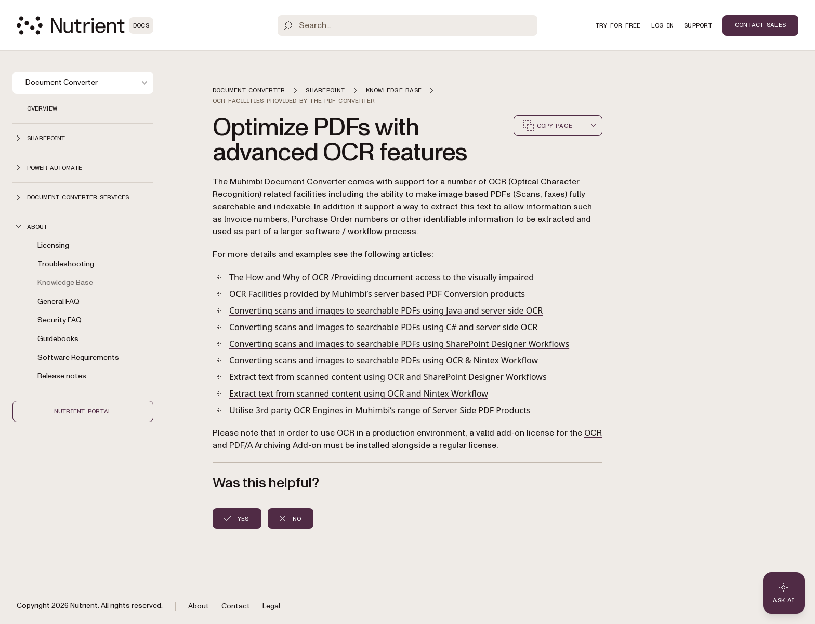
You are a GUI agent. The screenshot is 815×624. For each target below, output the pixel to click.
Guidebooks (57, 339)
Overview (42, 108)
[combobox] (593, 125)
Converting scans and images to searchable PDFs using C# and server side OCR (383, 327)
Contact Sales (760, 25)
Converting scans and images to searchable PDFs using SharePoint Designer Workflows (399, 343)
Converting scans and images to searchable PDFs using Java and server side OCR (386, 310)
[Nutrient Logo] (85, 25)
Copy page (547, 125)
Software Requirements (78, 357)
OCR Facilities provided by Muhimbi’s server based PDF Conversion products (377, 294)
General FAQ (58, 301)
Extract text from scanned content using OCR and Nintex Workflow (358, 393)
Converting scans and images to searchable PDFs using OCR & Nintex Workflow (383, 360)
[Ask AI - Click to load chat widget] (784, 593)
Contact (235, 606)
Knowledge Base (65, 283)
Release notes (61, 376)
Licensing (53, 245)
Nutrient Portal (83, 411)
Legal (271, 606)
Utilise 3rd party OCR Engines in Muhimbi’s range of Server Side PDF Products (380, 410)
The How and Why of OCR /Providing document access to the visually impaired (381, 277)
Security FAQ (59, 320)
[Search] (407, 25)
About (198, 606)
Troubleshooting (65, 264)
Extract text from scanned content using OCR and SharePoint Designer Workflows (388, 377)
